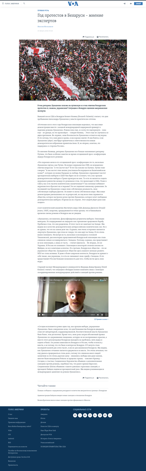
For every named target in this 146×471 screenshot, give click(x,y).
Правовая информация (16, 422)
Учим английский (47, 443)
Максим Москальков (45, 27)
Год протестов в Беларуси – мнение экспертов (60, 280)
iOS (9, 435)
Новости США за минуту (50, 426)
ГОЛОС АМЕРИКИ (48, 283)
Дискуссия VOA (46, 435)
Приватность (13, 465)
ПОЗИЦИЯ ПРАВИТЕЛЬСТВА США (53, 447)
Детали (43, 422)
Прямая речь (43, 11)
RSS (9, 443)
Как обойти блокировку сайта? (19, 426)
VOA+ (10, 430)
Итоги (43, 418)
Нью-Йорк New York (48, 430)
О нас (10, 414)
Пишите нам (13, 418)
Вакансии (12, 461)
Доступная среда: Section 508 (19, 457)
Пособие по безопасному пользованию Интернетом (22, 452)
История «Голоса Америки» (51, 439)
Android (11, 439)
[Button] (88, 36)
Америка (44, 414)
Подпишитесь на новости (17, 447)
